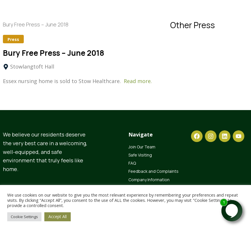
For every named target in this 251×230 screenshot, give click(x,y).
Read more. (138, 81)
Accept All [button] (57, 216)
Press (13, 39)
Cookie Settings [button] (24, 216)
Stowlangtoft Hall (32, 66)
